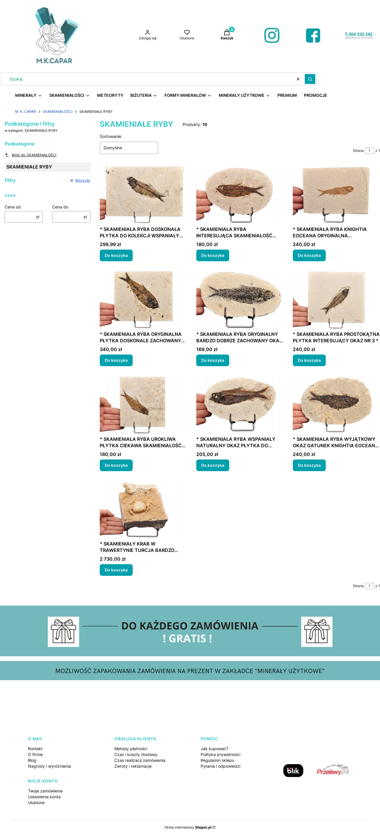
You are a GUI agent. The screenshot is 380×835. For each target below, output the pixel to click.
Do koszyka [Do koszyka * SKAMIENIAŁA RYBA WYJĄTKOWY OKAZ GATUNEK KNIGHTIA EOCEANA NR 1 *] (309, 464)
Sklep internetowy (187, 827)
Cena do (60, 206)
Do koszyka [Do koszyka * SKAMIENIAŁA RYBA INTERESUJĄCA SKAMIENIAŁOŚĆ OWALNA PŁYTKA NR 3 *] (212, 255)
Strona (358, 150)
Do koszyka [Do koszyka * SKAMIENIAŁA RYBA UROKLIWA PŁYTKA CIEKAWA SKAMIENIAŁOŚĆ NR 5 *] (116, 464)
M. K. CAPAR (25, 111)
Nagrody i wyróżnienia (49, 766)
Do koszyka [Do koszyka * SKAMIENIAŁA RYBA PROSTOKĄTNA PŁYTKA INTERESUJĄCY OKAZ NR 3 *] (309, 360)
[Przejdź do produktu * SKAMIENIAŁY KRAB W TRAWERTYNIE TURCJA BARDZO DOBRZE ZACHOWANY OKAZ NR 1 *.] (143, 509)
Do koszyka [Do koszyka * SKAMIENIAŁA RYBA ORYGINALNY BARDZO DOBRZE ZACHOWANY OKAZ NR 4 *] (212, 360)
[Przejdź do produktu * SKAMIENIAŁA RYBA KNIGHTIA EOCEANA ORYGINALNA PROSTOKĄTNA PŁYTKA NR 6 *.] (336, 195)
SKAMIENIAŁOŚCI (57, 111)
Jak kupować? (214, 748)
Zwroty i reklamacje (133, 766)
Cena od (13, 206)
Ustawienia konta (44, 796)
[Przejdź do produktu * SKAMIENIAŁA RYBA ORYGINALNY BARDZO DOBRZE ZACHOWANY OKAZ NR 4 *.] (239, 300)
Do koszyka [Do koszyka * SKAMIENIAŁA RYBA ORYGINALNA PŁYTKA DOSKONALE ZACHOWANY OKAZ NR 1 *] (116, 360)
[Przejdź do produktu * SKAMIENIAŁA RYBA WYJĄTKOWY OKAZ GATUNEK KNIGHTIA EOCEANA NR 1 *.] (336, 405)
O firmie (35, 754)
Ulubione (36, 802)
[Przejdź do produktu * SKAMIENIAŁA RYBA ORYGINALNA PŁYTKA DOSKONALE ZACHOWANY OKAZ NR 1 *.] (143, 300)
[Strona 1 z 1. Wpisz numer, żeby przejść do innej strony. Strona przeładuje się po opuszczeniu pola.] (369, 151)
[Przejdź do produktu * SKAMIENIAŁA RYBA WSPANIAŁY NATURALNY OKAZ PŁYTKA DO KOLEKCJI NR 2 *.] (239, 405)
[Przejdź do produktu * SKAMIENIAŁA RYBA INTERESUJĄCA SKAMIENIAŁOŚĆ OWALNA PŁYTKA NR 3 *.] (239, 195)
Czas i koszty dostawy (135, 754)
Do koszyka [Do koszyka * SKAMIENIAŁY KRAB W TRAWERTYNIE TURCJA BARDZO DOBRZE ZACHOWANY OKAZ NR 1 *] (116, 569)
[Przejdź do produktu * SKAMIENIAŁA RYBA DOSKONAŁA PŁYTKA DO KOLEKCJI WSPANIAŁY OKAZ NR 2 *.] (143, 195)
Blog (32, 760)
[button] (310, 79)
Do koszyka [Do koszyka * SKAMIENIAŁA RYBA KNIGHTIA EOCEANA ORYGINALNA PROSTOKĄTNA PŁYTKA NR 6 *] (309, 255)
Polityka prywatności (220, 754)
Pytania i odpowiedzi (220, 766)
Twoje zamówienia (45, 790)
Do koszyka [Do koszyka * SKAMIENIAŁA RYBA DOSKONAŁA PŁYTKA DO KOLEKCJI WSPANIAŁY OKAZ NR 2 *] (116, 255)
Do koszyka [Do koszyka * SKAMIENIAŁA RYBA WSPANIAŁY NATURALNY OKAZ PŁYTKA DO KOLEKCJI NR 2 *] (212, 464)
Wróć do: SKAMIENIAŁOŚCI (30, 155)
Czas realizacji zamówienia (139, 760)
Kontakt (35, 748)
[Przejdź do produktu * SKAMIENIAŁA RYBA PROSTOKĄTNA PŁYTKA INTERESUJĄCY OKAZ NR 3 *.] (336, 300)
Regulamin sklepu (217, 760)
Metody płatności (130, 748)
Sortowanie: (111, 136)
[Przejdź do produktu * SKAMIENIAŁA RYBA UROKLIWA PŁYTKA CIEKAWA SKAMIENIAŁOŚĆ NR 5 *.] (143, 405)
